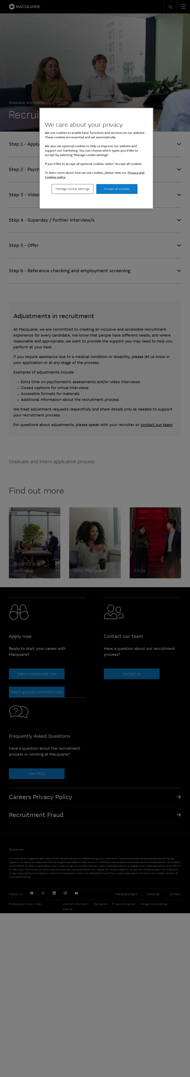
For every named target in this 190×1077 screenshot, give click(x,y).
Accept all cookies (117, 189)
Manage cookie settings (72, 189)
